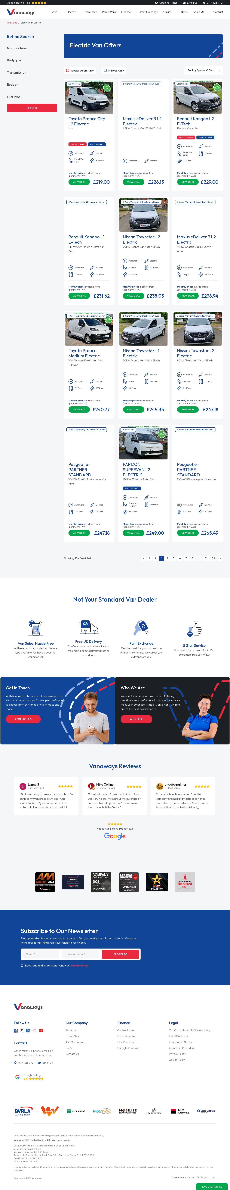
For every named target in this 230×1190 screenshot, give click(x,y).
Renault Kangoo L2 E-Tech (195, 121)
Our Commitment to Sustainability (189, 1030)
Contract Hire (125, 1030)
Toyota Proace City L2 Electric (86, 121)
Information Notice (180, 1042)
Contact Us (23, 719)
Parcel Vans (109, 12)
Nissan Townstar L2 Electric (141, 239)
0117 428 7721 (26, 1062)
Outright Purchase (128, 1048)
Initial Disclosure (178, 1036)
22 (213, 558)
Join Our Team (74, 1042)
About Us (198, 12)
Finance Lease (126, 1036)
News (184, 12)
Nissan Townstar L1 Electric (141, 353)
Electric (71, 12)
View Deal (79, 181)
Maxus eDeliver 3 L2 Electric (142, 121)
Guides (167, 12)
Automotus (188, 1177)
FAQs (68, 1048)
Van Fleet (91, 12)
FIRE (202, 1177)
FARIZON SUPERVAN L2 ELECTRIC (136, 470)
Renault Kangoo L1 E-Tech (86, 239)
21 (206, 558)
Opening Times (166, 2)
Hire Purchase (125, 1042)
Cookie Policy (177, 1059)
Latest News (72, 1036)
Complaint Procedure (182, 1048)
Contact (218, 12)
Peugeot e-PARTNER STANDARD (79, 470)
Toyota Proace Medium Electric (84, 353)
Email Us (190, 2)
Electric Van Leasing (31, 22)
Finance (126, 12)
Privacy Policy (79, 965)
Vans (54, 12)
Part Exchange (149, 12)
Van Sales (12, 22)
